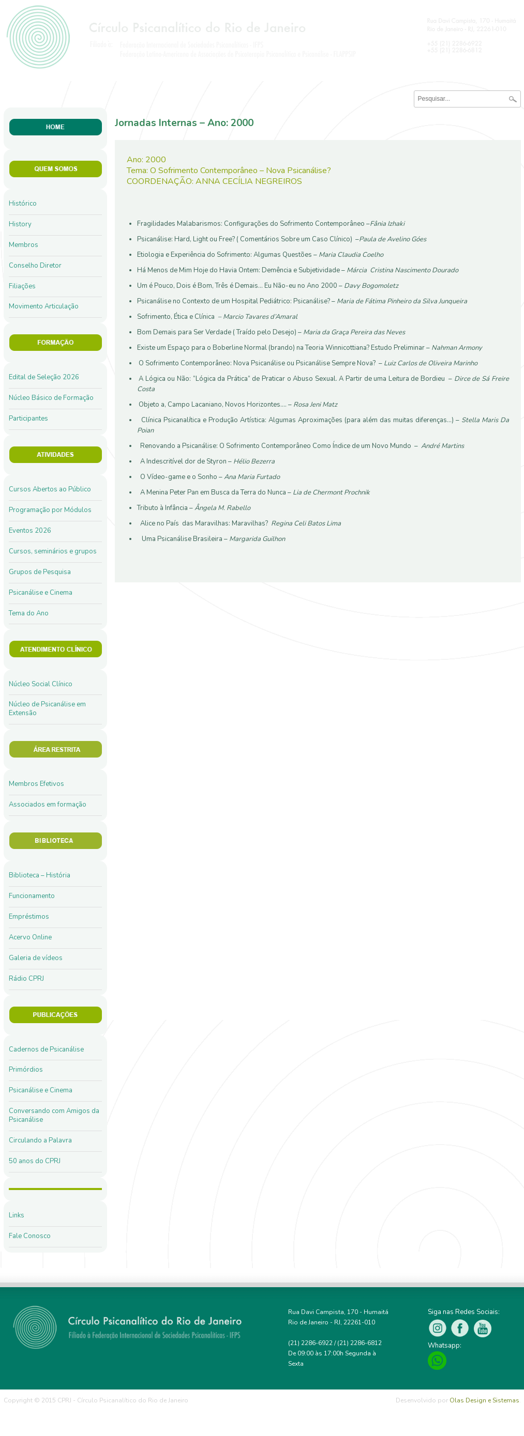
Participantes (28, 418)
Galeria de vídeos (36, 958)
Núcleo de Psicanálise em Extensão (47, 709)
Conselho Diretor (35, 265)
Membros (23, 245)
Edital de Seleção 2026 (44, 377)
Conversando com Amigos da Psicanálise (54, 1115)
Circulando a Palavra (40, 1140)
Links (16, 1215)
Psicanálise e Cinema (40, 592)
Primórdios (26, 1069)
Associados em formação (47, 804)
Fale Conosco (30, 1236)
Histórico (23, 203)
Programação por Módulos (50, 510)
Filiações (22, 286)
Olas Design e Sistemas (484, 1400)
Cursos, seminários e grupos (53, 551)
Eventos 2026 (30, 530)
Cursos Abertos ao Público (50, 489)
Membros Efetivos (36, 784)
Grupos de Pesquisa (40, 572)
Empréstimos (29, 916)
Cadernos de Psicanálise (46, 1049)
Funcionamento (32, 896)
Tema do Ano (29, 613)
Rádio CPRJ (26, 978)
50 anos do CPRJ (35, 1161)
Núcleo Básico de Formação (51, 398)
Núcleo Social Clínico (40, 684)
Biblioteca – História (39, 875)
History (20, 224)
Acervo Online (30, 937)
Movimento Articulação (44, 306)
